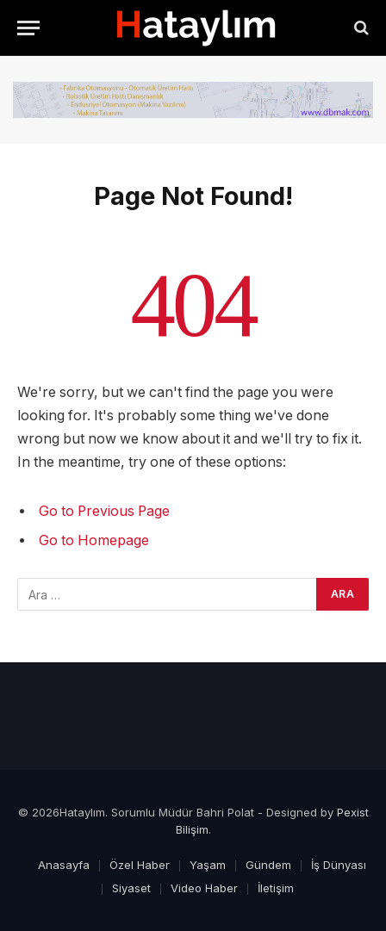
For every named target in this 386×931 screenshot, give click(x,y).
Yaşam (208, 865)
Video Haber (204, 888)
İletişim (276, 888)
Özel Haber (139, 865)
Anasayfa (64, 865)
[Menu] (28, 28)
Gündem (268, 865)
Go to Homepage (94, 540)
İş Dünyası (338, 865)
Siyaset (131, 888)
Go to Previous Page (104, 511)
